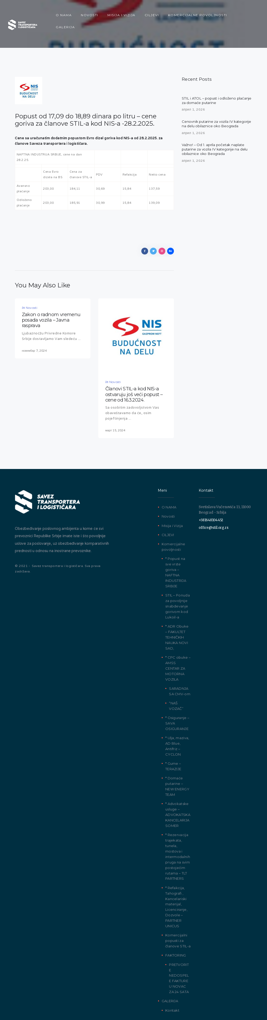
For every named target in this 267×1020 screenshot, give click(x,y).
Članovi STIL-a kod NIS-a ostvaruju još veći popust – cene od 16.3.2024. (133, 374)
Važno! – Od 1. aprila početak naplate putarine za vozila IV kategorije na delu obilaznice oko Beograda (216, 137)
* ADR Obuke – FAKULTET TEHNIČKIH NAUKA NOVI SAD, (177, 615)
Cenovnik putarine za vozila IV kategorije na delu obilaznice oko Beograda (210, 108)
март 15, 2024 (115, 408)
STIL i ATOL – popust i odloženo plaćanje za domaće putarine (210, 81)
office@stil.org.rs (213, 505)
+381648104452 (211, 498)
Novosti (31, 288)
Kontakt (172, 989)
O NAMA (169, 485)
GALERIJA (170, 979)
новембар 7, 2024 (34, 329)
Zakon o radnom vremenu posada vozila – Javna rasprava (51, 300)
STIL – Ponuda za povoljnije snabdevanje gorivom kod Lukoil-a (177, 584)
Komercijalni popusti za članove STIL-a (178, 918)
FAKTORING (175, 933)
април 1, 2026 (193, 91)
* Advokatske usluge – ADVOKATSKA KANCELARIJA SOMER (177, 793)
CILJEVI (168, 513)
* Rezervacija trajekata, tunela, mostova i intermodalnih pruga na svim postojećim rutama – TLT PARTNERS (177, 835)
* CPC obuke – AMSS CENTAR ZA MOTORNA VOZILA (178, 647)
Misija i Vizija (172, 504)
